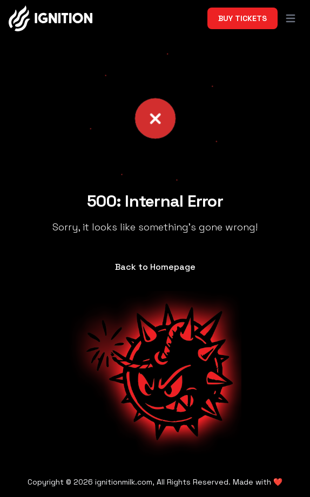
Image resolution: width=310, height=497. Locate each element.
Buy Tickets (242, 18)
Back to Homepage (155, 267)
